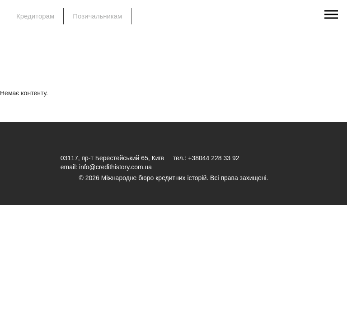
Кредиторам (35, 16)
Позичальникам (97, 16)
